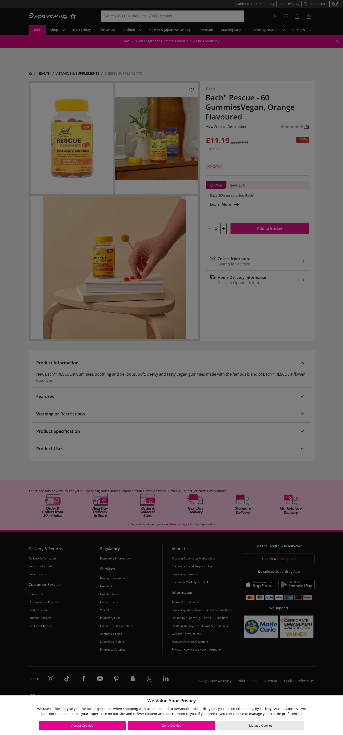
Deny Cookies (171, 725)
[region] (171, 715)
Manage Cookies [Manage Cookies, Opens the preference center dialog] (260, 725)
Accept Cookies (82, 725)
